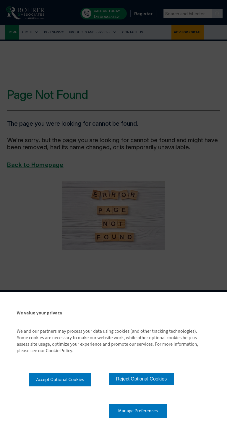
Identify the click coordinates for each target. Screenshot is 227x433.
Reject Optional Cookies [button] (141, 378)
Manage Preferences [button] (138, 411)
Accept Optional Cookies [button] (60, 379)
